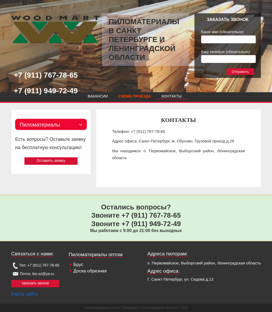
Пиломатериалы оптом (95, 254)
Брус (78, 264)
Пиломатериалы (51, 125)
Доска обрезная (90, 270)
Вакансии (98, 96)
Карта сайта (24, 294)
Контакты (172, 96)
